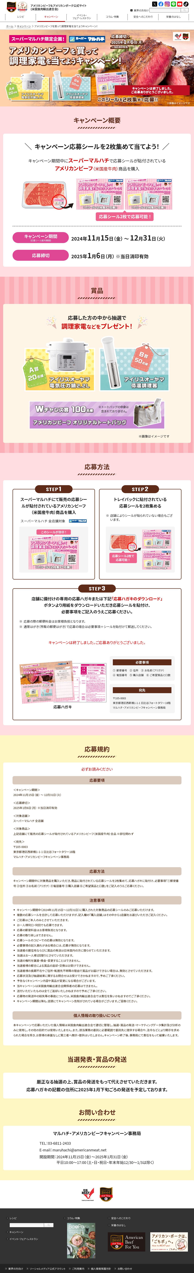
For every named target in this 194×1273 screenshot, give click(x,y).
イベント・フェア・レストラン (24, 1239)
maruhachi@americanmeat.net (79, 1149)
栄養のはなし (118, 1225)
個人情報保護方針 (102, 1268)
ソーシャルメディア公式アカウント (48, 1268)
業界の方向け (141, 10)
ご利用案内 (79, 1268)
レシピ (13, 1218)
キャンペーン (17, 1232)
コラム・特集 (73, 1218)
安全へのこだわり (120, 1218)
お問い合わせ (125, 1268)
